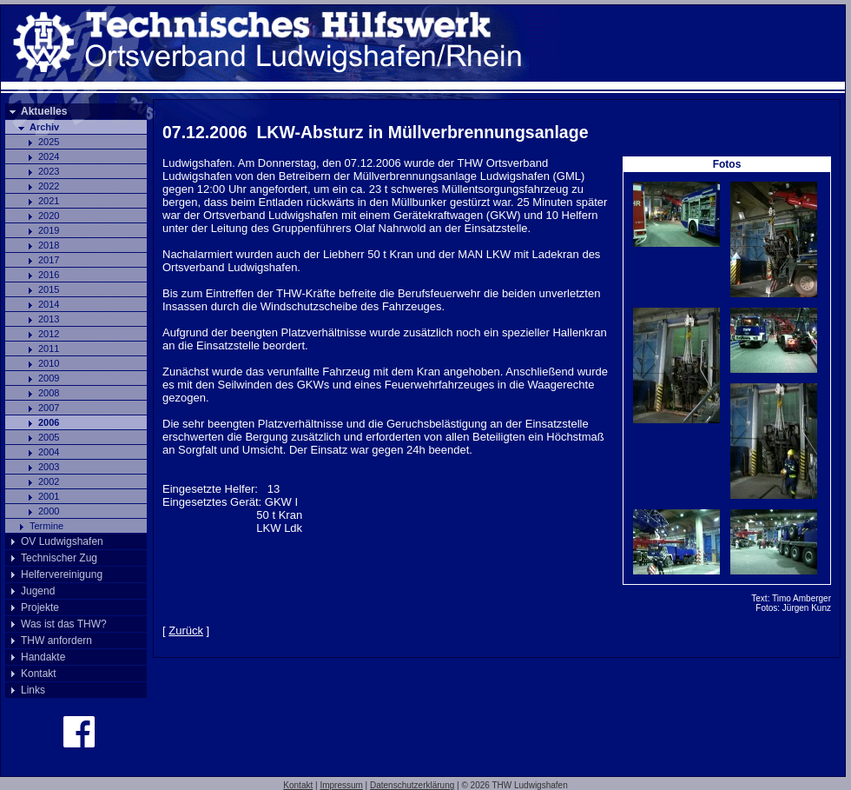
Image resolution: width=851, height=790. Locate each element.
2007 (48, 407)
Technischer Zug (59, 558)
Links (33, 690)
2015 (48, 289)
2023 (48, 171)
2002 (48, 481)
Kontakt (38, 673)
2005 (48, 437)
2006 (48, 422)
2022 (48, 186)
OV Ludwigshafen (62, 541)
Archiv (44, 127)
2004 (48, 452)
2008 (48, 393)
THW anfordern (56, 640)
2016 (48, 274)
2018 (48, 245)
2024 (48, 156)
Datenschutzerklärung (412, 785)
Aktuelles (44, 111)
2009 (48, 378)
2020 (48, 215)
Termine (46, 526)
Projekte (40, 607)
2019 (48, 230)
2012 (48, 334)
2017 (48, 260)
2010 (48, 363)
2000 (48, 511)
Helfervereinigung (61, 574)
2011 (48, 348)
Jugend (38, 591)
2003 (48, 466)
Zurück (185, 630)
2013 (48, 319)
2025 (48, 141)
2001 (48, 496)
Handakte (43, 657)
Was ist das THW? (64, 624)
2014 (48, 304)
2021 (48, 201)
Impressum (341, 785)
